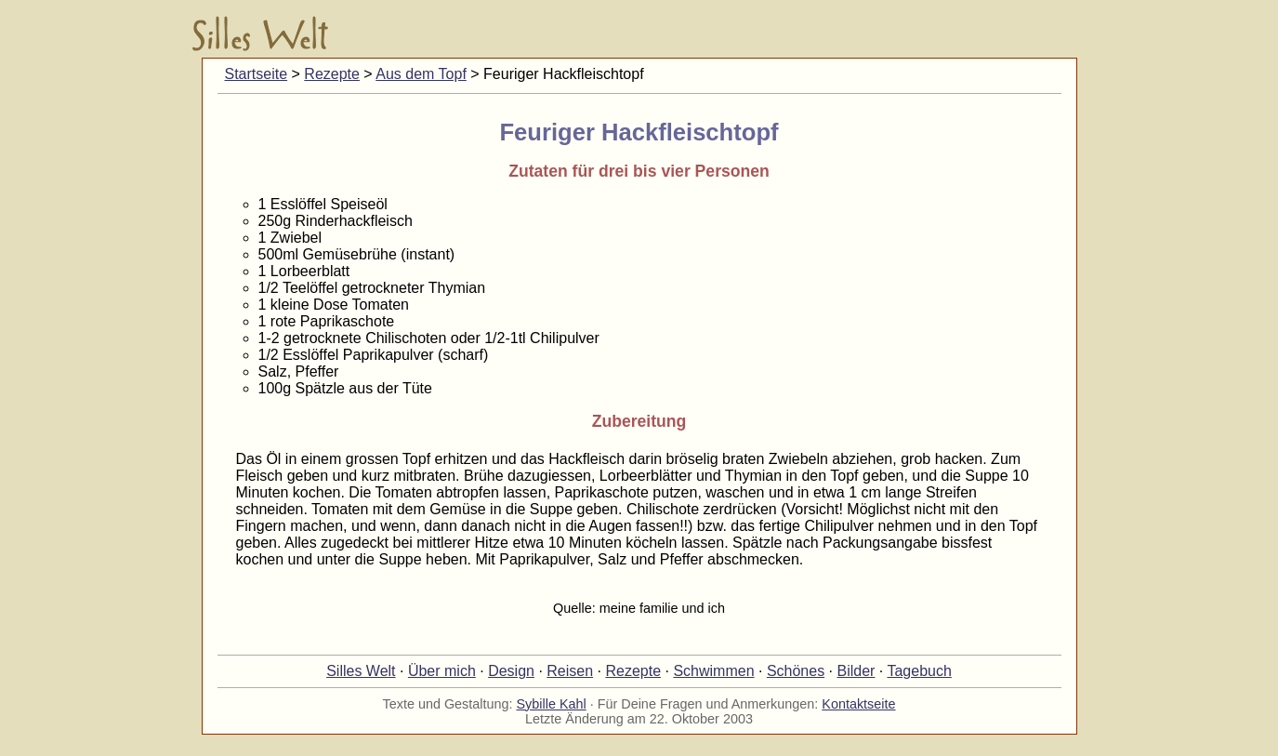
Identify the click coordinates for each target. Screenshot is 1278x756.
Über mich (442, 671)
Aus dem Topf (421, 74)
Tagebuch (919, 671)
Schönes (795, 671)
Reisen (570, 671)
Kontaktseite (858, 703)
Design (511, 671)
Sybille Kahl (551, 703)
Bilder (856, 671)
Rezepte (332, 74)
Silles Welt (360, 671)
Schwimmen (713, 671)
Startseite (256, 74)
